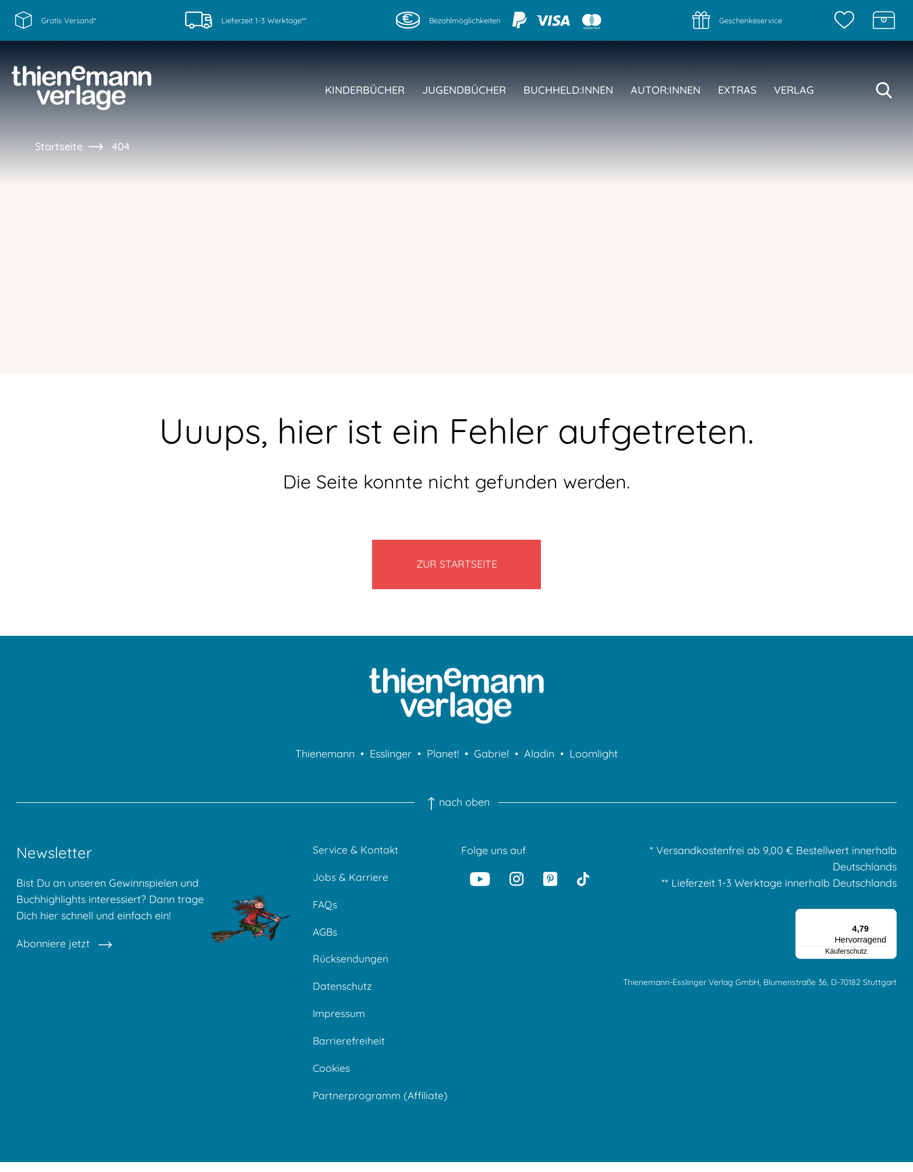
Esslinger (391, 757)
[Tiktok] (583, 882)
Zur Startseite (456, 566)
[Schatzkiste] (883, 20)
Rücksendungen (351, 965)
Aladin (539, 757)
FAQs (325, 909)
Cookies (332, 1077)
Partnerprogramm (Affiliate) (381, 1105)
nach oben (456, 806)
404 (121, 146)
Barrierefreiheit (349, 1049)
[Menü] (890, 919)
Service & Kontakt (356, 854)
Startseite (59, 146)
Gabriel (491, 757)
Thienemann (325, 757)
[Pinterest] (550, 882)
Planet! (443, 757)
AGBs (326, 937)
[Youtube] (480, 882)
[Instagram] (517, 882)
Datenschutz (342, 993)
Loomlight (593, 757)
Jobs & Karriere (350, 881)
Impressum (339, 1021)
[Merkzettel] (847, 20)
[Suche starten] (884, 90)
